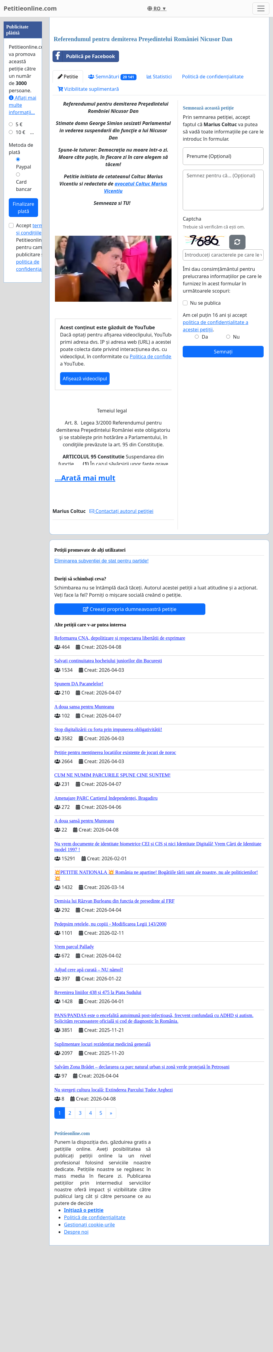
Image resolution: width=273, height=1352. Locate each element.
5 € (19, 306)
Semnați (223, 436)
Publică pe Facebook (84, 141)
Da (205, 421)
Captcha (192, 303)
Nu (236, 421)
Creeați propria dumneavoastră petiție (129, 694)
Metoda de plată (21, 330)
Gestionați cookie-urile (89, 1309)
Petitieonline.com (30, 8)
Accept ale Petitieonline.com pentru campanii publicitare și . (36, 429)
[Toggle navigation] (260, 8)
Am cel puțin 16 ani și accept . (215, 407)
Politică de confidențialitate (213, 161)
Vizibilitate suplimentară (88, 173)
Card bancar (24, 367)
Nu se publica (205, 387)
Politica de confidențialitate (160, 441)
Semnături (112, 161)
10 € (20, 313)
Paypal (23, 348)
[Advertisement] (159, 69)
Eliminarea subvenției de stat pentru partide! (101, 645)
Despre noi (76, 1316)
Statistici (159, 161)
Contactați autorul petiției (121, 595)
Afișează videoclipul (85, 463)
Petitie (68, 161)
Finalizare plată (23, 389)
